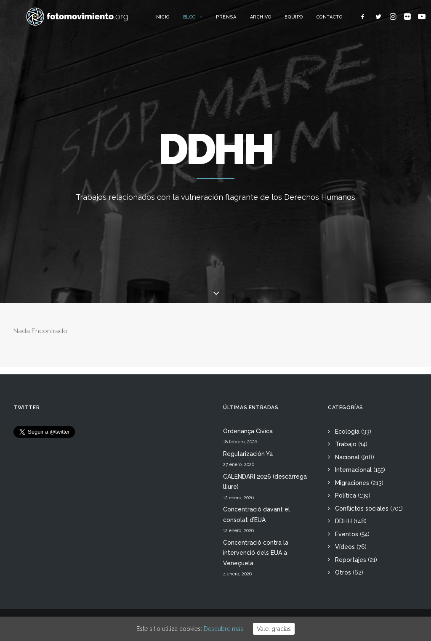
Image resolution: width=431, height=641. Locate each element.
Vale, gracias (274, 628)
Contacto (346, 20)
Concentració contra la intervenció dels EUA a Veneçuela (255, 553)
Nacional (347, 457)
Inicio (179, 20)
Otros (343, 572)
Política (345, 495)
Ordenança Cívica (248, 431)
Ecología (347, 431)
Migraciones (352, 482)
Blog (210, 20)
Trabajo (346, 444)
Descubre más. (224, 628)
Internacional (353, 469)
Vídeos (345, 546)
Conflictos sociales (361, 508)
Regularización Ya (248, 453)
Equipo (311, 20)
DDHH (343, 521)
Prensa (244, 20)
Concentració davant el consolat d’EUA (256, 514)
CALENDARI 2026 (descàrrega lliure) (265, 481)
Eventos (346, 534)
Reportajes (350, 559)
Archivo (278, 20)
